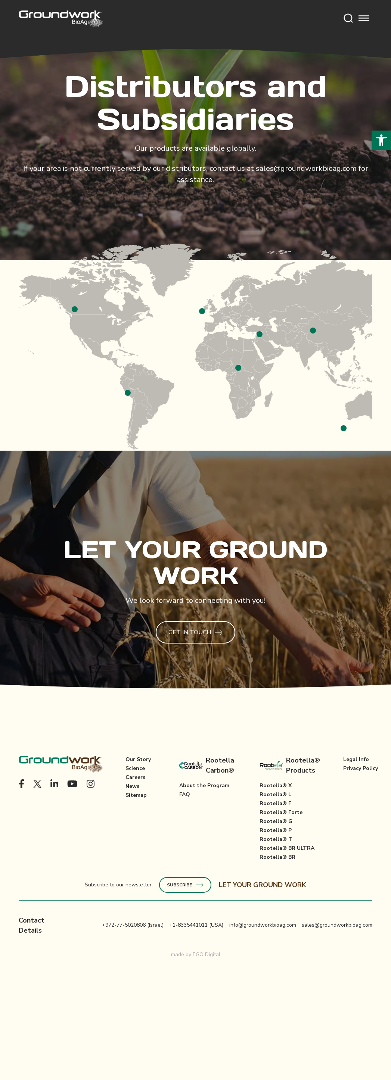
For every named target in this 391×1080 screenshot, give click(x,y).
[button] (381, 140)
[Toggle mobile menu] (364, 19)
